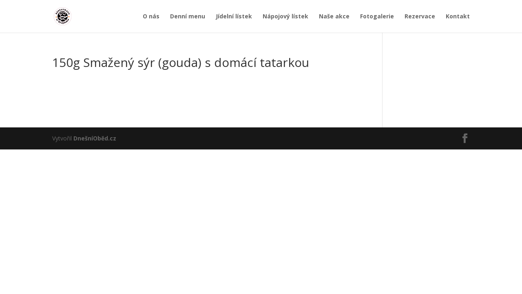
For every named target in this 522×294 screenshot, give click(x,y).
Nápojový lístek (285, 16)
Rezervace (420, 16)
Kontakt (458, 16)
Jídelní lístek (234, 16)
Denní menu (187, 16)
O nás (151, 16)
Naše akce (334, 16)
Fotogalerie (377, 16)
